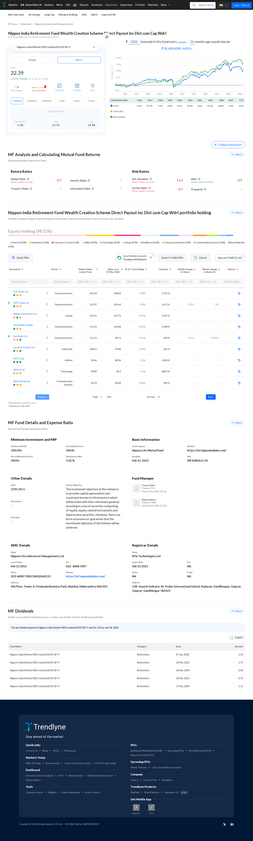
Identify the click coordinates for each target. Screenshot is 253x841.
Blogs (45, 750)
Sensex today (53, 763)
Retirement (26, 24)
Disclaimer (167, 779)
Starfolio (135, 792)
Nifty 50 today (33, 763)
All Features (70, 750)
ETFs (61, 775)
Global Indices (33, 779)
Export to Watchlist (172, 257)
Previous (42, 397)
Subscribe (111, 4)
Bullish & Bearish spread (100, 775)
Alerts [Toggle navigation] (59, 4)
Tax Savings (34, 14)
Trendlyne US (175, 792)
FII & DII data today (105, 763)
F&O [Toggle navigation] (68, 4)
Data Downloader (71, 792)
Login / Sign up (241, 5)
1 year (62, 100)
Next (210, 397)
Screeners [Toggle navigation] (97, 4)
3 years (76, 100)
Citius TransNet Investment (167, 767)
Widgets (52, 792)
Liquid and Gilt (108, 14)
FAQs (56, 750)
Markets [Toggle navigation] (13, 4)
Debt (84, 14)
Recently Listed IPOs (200, 750)
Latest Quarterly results (77, 763)
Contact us (32, 750)
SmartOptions (151, 792)
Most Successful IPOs (142, 755)
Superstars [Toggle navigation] (126, 4)
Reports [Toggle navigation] (84, 4)
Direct (79, 59)
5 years (91, 100)
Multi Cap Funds (16, 14)
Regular (32, 59)
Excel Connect (92, 792)
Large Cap (49, 14)
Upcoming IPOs (175, 750)
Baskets (49, 4)
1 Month (17, 100)
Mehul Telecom (139, 767)
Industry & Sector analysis (40, 775)
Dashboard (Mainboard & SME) (147, 750)
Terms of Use (150, 779)
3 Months (32, 100)
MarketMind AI (31, 5)
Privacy (134, 779)
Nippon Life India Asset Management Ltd (54, 24)
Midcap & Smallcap (68, 14)
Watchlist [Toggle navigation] (153, 4)
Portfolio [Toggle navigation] (140, 4)
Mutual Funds (75, 775)
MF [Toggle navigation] (75, 4)
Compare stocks (34, 792)
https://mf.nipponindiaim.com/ (85, 576)
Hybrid (94, 14)
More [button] (165, 4)
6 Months (47, 100)
